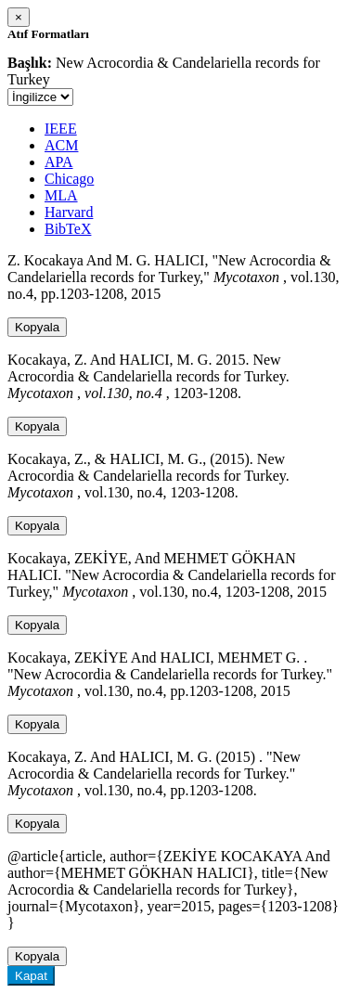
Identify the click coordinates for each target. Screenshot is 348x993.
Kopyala (37, 327)
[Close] (18, 17)
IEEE (61, 128)
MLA (61, 195)
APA (59, 162)
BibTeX (68, 229)
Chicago (69, 179)
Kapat (31, 976)
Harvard (69, 212)
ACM (61, 145)
